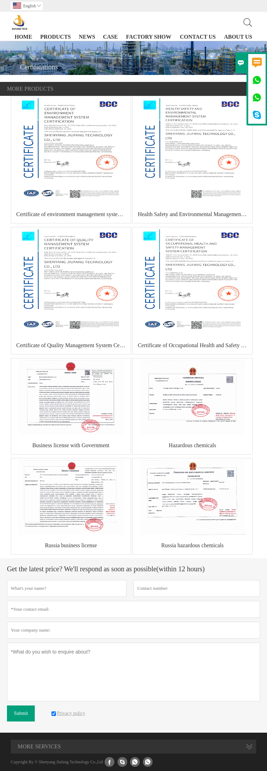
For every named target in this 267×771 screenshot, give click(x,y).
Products (55, 37)
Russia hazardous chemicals (192, 545)
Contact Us (198, 37)
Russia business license (71, 545)
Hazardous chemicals (192, 445)
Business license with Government (71, 445)
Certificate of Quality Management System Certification (73, 345)
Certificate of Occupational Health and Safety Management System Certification (195, 345)
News (87, 37)
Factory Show (148, 37)
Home (23, 37)
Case (110, 37)
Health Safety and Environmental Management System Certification (195, 214)
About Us (238, 37)
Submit (21, 713)
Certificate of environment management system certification (73, 214)
